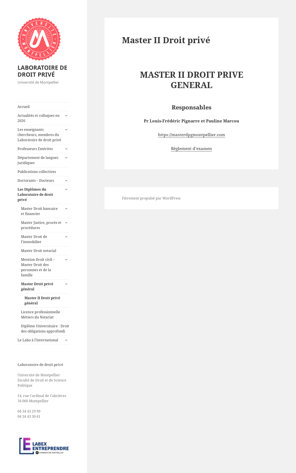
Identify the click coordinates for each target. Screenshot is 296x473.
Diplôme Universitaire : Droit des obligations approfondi (45, 329)
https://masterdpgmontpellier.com (191, 135)
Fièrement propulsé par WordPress (151, 198)
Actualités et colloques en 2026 (38, 118)
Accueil (24, 106)
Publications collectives (37, 171)
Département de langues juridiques (38, 160)
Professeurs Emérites (35, 148)
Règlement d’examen (191, 148)
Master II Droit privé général (42, 300)
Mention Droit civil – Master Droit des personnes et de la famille (38, 267)
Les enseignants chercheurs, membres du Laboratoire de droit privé (39, 134)
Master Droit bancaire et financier (39, 211)
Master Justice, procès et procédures (41, 225)
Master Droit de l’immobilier (34, 239)
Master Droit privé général (37, 286)
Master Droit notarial (38, 250)
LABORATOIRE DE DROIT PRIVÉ (42, 70)
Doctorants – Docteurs (36, 180)
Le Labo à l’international (38, 340)
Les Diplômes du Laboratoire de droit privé (35, 194)
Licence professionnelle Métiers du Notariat (40, 315)
